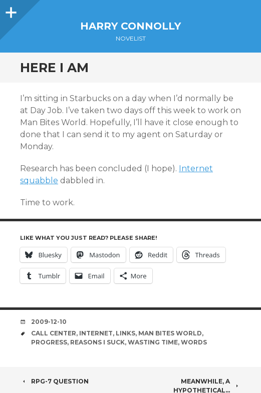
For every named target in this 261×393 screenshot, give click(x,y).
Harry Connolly (130, 26)
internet (96, 333)
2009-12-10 (49, 321)
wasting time (153, 342)
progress (49, 342)
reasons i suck (97, 342)
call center (53, 333)
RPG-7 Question (54, 381)
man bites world (170, 333)
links (125, 333)
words (194, 342)
